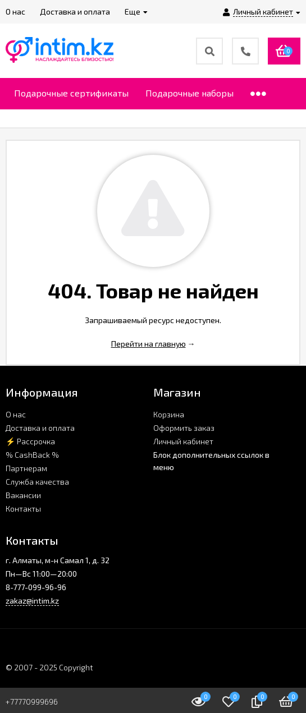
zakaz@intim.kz (32, 600)
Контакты (23, 508)
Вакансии (23, 495)
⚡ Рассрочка (30, 441)
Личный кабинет (183, 441)
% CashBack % (32, 454)
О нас (16, 414)
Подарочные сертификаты (71, 93)
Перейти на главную (148, 343)
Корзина (168, 414)
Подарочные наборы (189, 93)
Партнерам (26, 468)
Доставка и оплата (40, 428)
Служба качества (37, 481)
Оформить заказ (183, 428)
